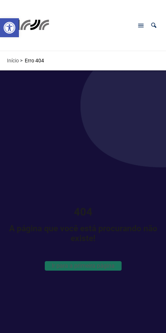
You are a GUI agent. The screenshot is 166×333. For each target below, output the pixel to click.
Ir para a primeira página (83, 265)
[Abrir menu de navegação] (140, 25)
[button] (154, 25)
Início (13, 60)
